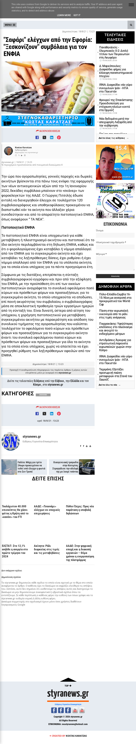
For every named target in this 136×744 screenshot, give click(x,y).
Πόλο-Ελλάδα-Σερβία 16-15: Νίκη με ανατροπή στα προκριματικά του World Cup (115, 299)
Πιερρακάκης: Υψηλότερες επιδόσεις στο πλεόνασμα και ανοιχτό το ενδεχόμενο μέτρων (116, 329)
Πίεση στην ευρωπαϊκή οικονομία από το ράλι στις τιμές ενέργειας (113, 314)
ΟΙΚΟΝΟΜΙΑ (43, 407)
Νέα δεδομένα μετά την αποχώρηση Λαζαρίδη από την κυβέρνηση (115, 122)
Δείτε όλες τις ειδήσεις (114, 138)
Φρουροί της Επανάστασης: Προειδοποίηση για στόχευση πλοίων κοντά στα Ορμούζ (116, 105)
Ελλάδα (74, 393)
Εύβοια (59, 393)
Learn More (64, 15)
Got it (77, 15)
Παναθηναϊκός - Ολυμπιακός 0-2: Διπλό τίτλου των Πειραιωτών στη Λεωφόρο (114, 52)
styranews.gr (55, 396)
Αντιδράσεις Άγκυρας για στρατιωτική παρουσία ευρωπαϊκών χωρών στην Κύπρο (115, 345)
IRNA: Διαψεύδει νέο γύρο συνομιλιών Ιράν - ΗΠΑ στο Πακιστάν (115, 88)
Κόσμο (37, 396)
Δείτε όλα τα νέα (110, 385)
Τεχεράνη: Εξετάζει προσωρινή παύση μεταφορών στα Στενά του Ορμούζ (115, 374)
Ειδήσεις (39, 393)
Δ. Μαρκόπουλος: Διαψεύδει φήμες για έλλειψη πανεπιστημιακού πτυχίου (115, 71)
